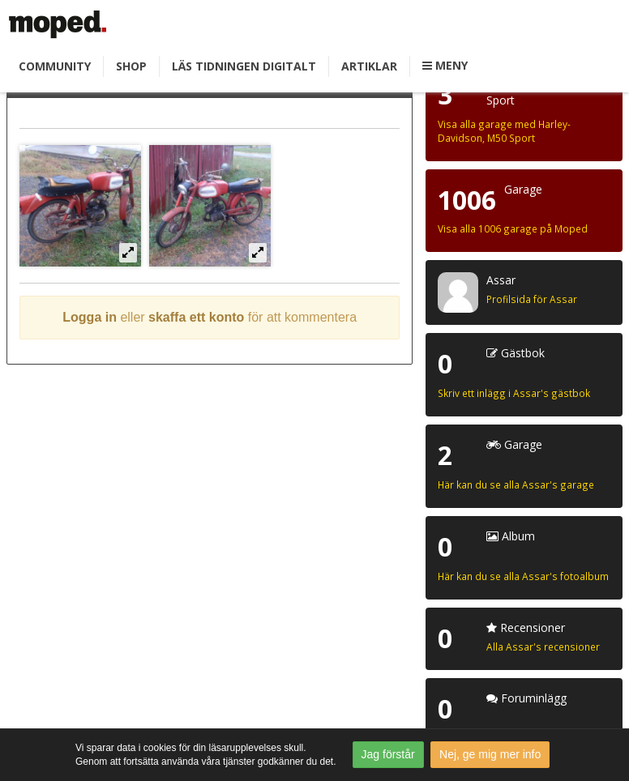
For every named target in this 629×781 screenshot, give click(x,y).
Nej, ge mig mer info (490, 754)
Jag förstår (388, 754)
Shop (131, 66)
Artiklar (369, 66)
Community (55, 66)
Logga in (89, 317)
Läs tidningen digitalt (244, 66)
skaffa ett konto (196, 317)
